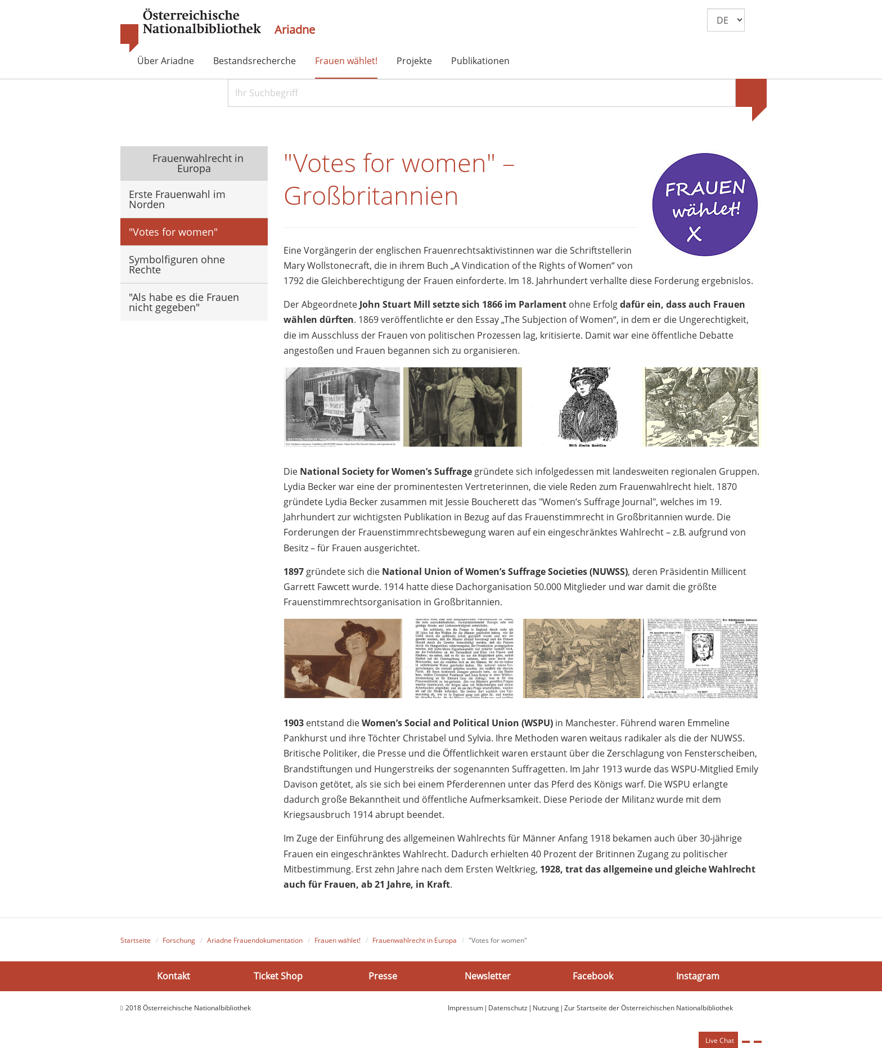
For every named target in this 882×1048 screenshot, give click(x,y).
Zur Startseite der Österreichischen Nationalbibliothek (648, 1008)
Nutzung (546, 1008)
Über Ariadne (165, 61)
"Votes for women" (173, 232)
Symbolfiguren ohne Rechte (177, 264)
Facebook (593, 976)
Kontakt (173, 976)
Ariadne (294, 30)
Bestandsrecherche (254, 61)
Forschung (179, 940)
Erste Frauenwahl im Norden (177, 199)
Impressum (465, 1008)
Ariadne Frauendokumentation (255, 940)
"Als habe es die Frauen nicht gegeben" (184, 302)
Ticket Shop (278, 976)
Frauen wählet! (346, 61)
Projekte (414, 61)
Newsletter (488, 976)
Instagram (697, 976)
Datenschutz (508, 1008)
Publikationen (480, 61)
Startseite (135, 940)
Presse (382, 976)
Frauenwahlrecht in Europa (197, 163)
